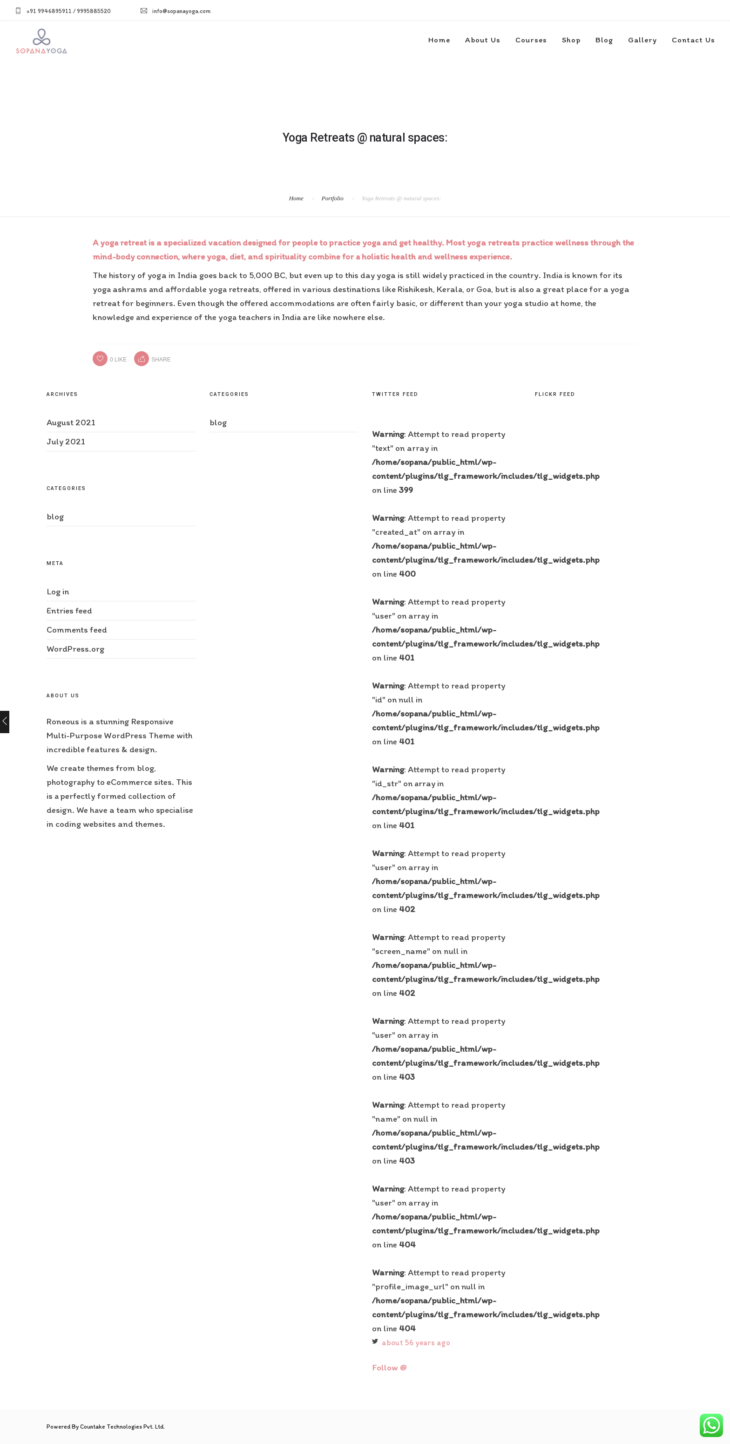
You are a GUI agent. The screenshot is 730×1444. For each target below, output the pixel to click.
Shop (571, 39)
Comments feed (77, 629)
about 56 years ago (416, 1342)
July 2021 (66, 441)
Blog (604, 39)
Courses (531, 39)
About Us (482, 39)
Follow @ (389, 1367)
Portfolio (333, 198)
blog (55, 516)
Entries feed (69, 610)
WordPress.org (75, 648)
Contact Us (693, 39)
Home (439, 39)
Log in (58, 591)
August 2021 (71, 422)
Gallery (642, 39)
